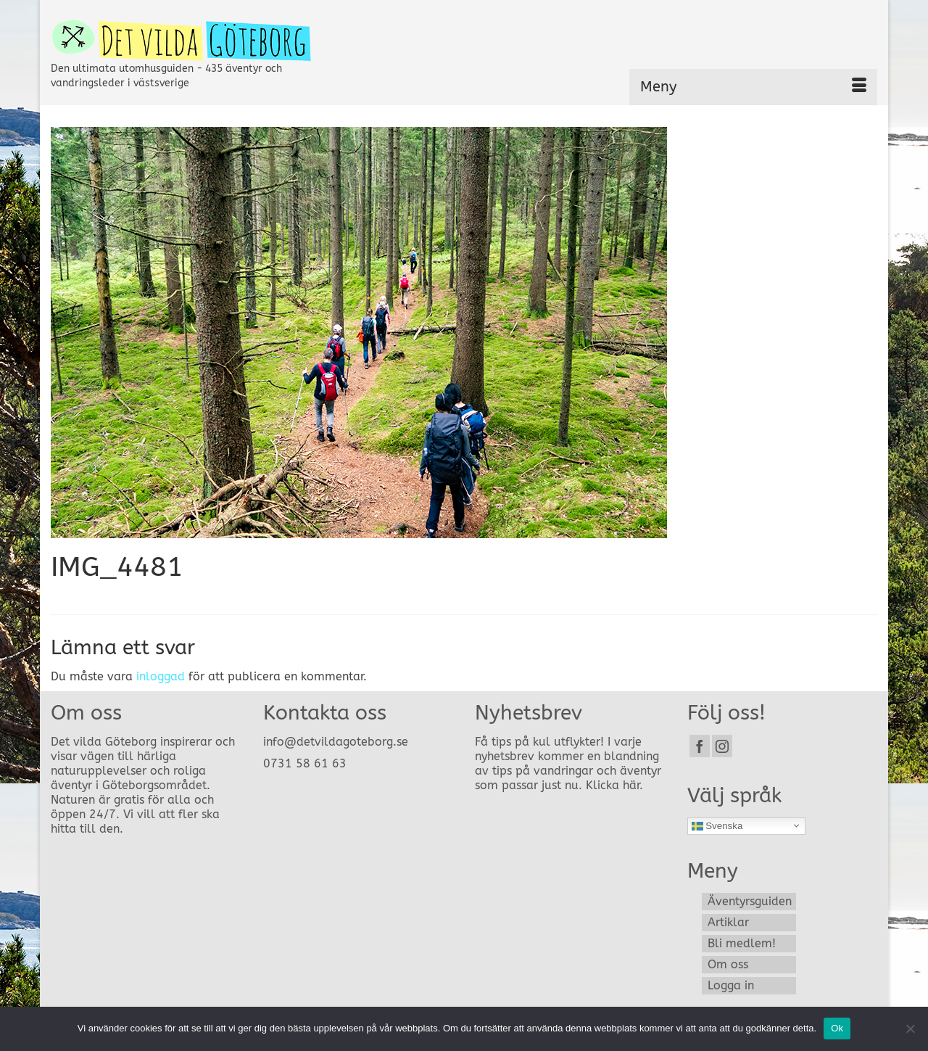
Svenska (717, 825)
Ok (837, 1028)
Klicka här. (614, 785)
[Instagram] (722, 746)
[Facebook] (699, 746)
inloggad (160, 676)
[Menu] (753, 87)
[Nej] (910, 1028)
